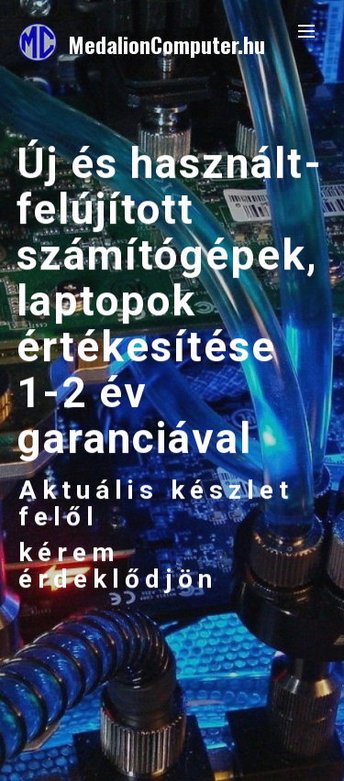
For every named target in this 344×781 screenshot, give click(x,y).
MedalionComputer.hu (166, 44)
